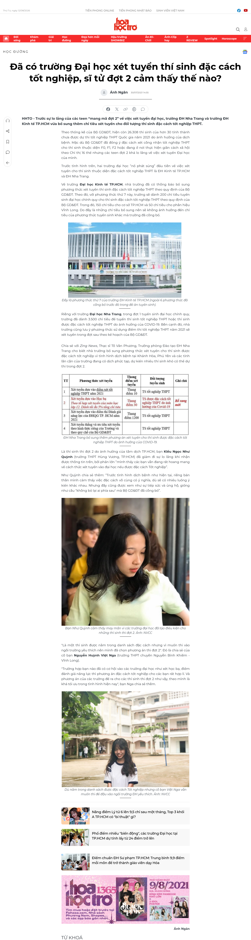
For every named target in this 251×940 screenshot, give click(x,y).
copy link (125, 109)
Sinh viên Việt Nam (170, 10)
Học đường (66, 38)
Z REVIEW (192, 38)
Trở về (7, 163)
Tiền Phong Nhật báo (135, 10)
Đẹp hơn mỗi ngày (90, 38)
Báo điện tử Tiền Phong (125, 24)
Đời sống (17, 38)
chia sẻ (108, 109)
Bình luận (7, 152)
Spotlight (210, 38)
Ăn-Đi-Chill (149, 38)
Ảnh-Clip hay (170, 38)
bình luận (143, 109)
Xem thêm (245, 39)
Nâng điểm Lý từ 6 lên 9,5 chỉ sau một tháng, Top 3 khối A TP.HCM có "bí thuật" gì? (138, 814)
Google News (245, 52)
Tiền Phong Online (99, 10)
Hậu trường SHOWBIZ (119, 38)
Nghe (7, 120)
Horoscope (229, 38)
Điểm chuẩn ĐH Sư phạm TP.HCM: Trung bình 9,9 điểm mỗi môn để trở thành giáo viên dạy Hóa (138, 860)
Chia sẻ (7, 131)
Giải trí (51, 38)
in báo (134, 109)
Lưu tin (7, 142)
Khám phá (34, 38)
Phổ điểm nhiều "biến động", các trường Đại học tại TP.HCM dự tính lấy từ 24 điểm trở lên (134, 835)
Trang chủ (6, 39)
